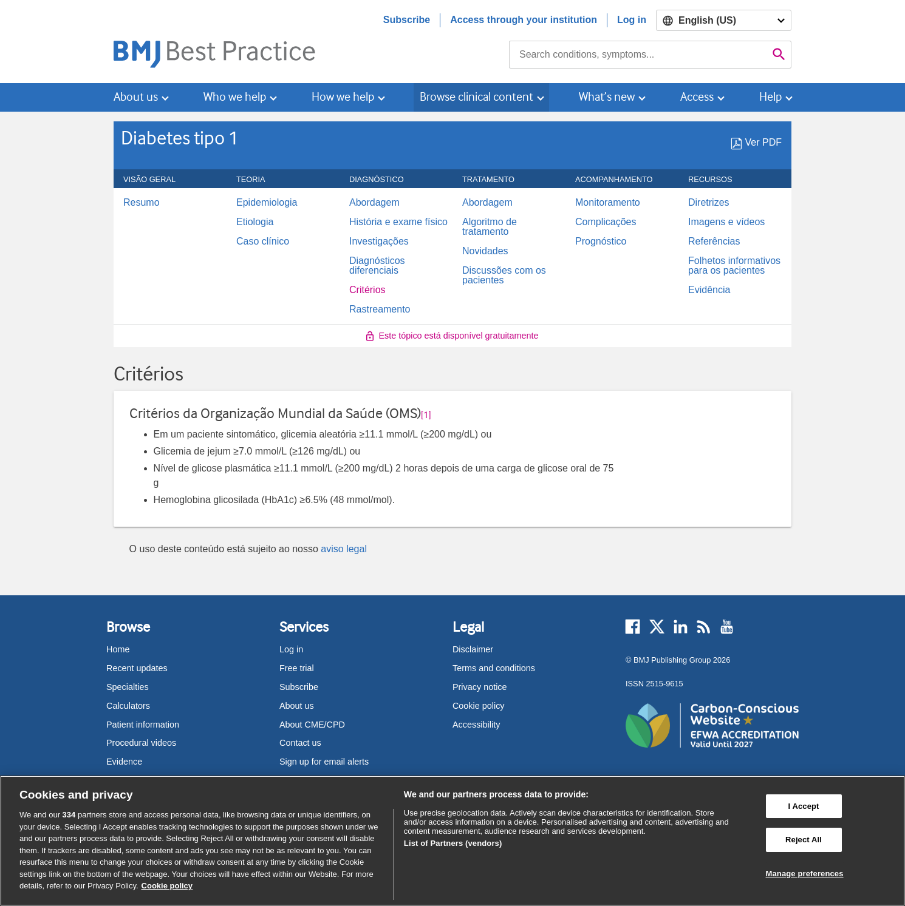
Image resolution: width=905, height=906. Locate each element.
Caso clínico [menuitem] (262, 241)
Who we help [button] (234, 97)
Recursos (717, 179)
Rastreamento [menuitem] (380, 309)
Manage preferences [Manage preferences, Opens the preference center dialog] (805, 873)
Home (117, 649)
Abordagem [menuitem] (374, 203)
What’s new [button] (607, 97)
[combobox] (638, 55)
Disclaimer (472, 649)
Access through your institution (523, 20)
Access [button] (697, 97)
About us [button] (136, 97)
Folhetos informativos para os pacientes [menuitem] (734, 266)
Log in (631, 20)
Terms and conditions (493, 668)
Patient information (142, 724)
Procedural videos (141, 743)
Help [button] (770, 97)
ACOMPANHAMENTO (620, 179)
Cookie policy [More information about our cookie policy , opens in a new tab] (167, 885)
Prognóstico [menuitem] (601, 241)
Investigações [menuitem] (379, 241)
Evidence (124, 761)
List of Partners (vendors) (453, 843)
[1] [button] (426, 415)
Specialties (127, 687)
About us (296, 706)
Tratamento (495, 179)
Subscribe (406, 20)
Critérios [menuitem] (367, 290)
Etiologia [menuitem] (254, 222)
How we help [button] (343, 97)
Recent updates (137, 668)
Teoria (257, 179)
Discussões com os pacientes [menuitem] (504, 275)
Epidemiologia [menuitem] (267, 203)
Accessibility (476, 724)
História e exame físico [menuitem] (398, 222)
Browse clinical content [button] (476, 97)
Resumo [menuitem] (141, 203)
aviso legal (344, 549)
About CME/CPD (312, 724)
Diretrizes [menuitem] (708, 203)
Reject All (803, 839)
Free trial (296, 668)
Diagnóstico (383, 179)
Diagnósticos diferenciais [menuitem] (377, 266)
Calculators (128, 706)
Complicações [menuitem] (605, 222)
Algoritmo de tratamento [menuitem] (489, 227)
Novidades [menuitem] (485, 251)
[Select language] (723, 20)
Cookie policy (478, 706)
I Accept (803, 806)
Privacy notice (479, 687)
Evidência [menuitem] (709, 290)
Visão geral (156, 179)
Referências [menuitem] (714, 241)
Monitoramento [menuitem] (607, 203)
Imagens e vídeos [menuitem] (726, 222)
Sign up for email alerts (324, 761)
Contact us (300, 743)
